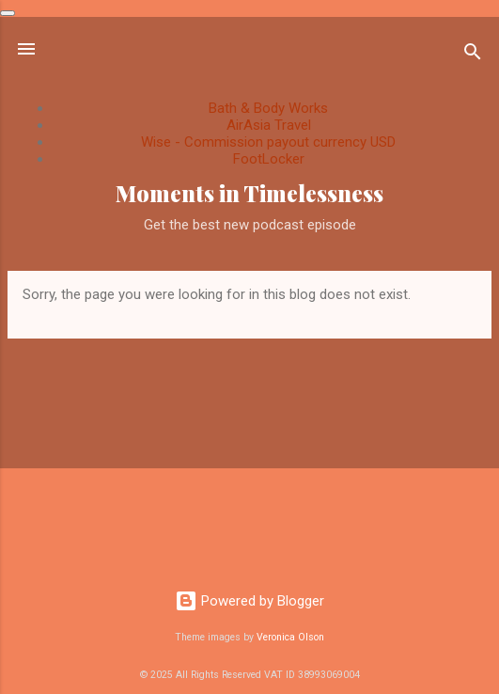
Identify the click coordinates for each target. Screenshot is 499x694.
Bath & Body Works (268, 108)
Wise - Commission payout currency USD (268, 142)
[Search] (472, 55)
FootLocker (268, 158)
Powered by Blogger (249, 600)
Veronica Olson (290, 637)
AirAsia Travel (268, 125)
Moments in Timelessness (249, 193)
